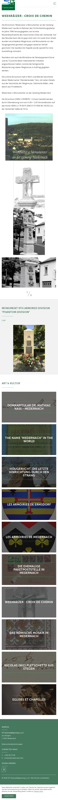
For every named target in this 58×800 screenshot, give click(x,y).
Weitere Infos (38, 791)
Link (4, 320)
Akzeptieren (8, 796)
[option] (29, 272)
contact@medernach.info (13, 758)
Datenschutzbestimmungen (12, 744)
